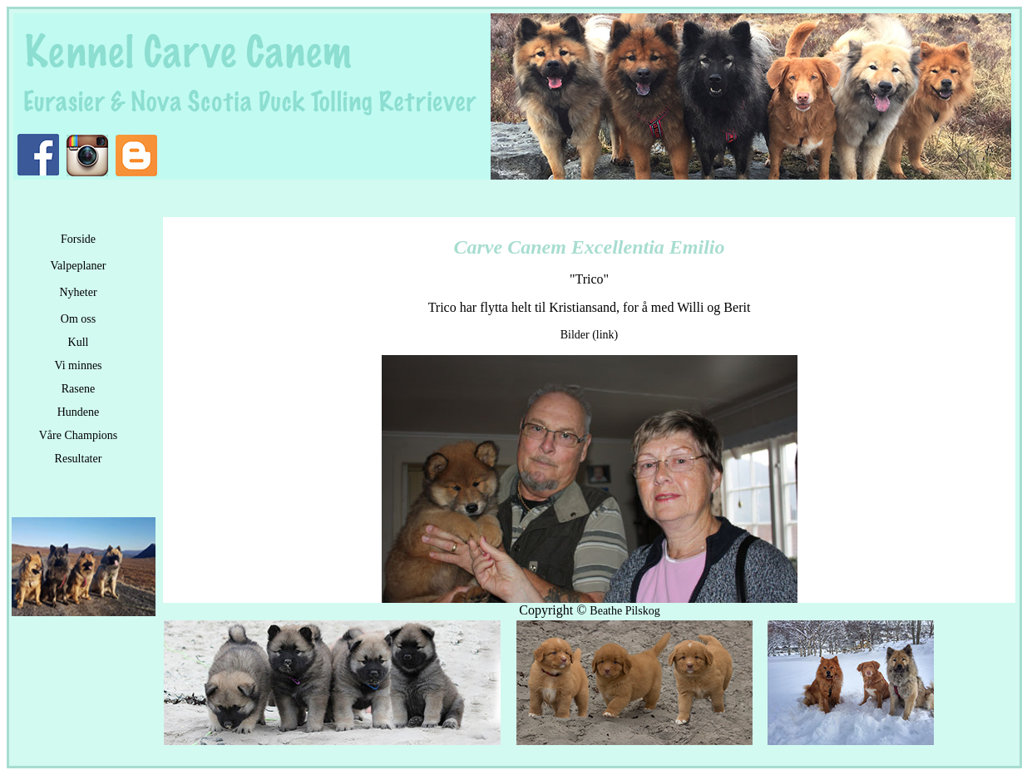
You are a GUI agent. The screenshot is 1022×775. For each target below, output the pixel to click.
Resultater (78, 458)
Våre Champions (78, 435)
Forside (78, 239)
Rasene (78, 389)
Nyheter (77, 292)
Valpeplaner (78, 265)
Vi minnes (77, 365)
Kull (78, 342)
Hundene (78, 412)
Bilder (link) (589, 334)
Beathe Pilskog (624, 611)
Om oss (78, 319)
